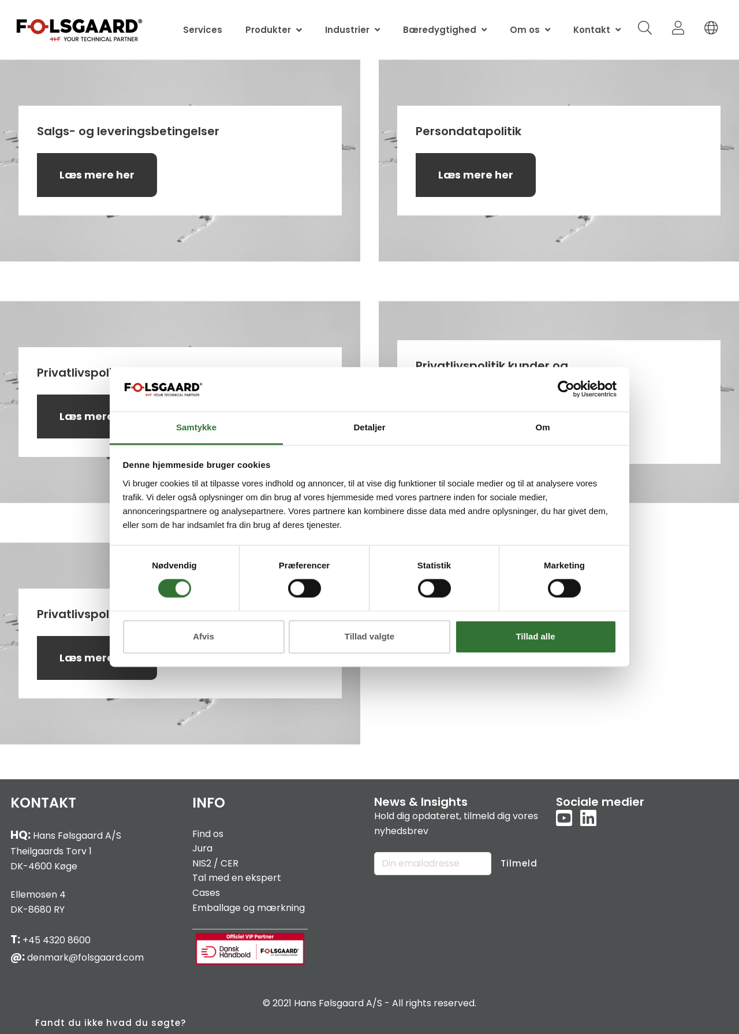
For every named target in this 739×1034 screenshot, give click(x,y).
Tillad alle (535, 636)
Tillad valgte (369, 636)
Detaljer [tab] (369, 427)
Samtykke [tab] (196, 427)
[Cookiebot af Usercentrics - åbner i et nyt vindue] (566, 389)
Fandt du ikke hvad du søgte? (110, 1023)
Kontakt (591, 30)
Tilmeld (519, 863)
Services (202, 30)
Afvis (203, 636)
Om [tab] (542, 427)
